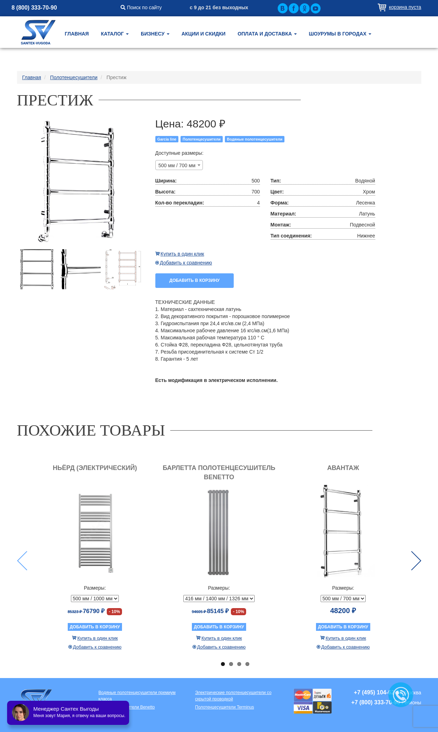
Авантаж (343, 467)
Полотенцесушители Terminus (224, 707)
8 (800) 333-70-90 (34, 8)
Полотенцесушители (202, 139)
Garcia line (167, 139)
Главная (77, 34)
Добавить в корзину (195, 280)
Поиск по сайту (141, 7)
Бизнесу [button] (155, 34)
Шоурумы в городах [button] (340, 34)
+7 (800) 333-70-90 (375, 702)
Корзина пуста (405, 7)
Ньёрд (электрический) (95, 467)
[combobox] (179, 165)
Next (416, 560)
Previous (22, 560)
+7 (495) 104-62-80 (378, 692)
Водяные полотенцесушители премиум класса (137, 695)
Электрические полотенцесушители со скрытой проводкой (233, 695)
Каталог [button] (114, 34)
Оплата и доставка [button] (267, 34)
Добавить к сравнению (186, 263)
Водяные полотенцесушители (254, 139)
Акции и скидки (204, 34)
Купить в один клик (182, 254)
